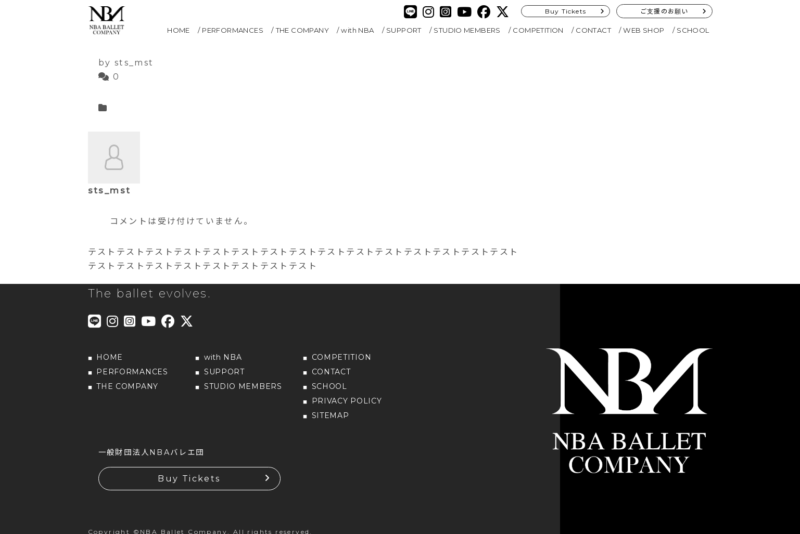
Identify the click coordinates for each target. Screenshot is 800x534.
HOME (178, 30)
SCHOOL (693, 30)
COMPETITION (538, 30)
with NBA (357, 30)
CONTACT (593, 30)
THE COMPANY (302, 30)
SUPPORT (404, 30)
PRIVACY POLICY (347, 401)
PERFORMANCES (232, 30)
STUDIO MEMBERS (467, 30)
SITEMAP (330, 415)
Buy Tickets (565, 11)
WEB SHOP (643, 30)
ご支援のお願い (664, 11)
